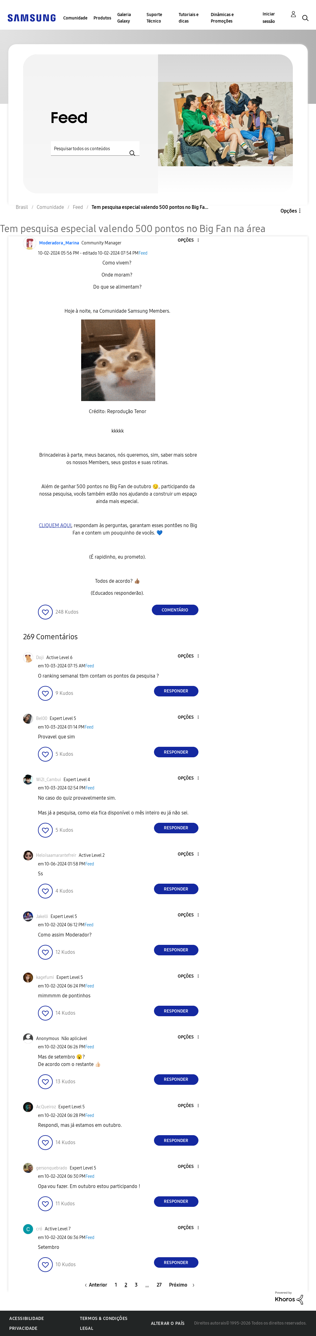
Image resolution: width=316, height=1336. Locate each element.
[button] (187, 240)
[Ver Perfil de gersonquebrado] (51, 1168)
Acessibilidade (26, 1318)
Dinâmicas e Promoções (222, 18)
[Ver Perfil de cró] (39, 1229)
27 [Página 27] (159, 1285)
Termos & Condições (104, 1318)
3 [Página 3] (136, 1285)
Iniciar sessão (269, 17)
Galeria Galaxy (124, 18)
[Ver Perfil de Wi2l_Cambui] (48, 779)
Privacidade (23, 1328)
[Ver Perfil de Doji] (40, 657)
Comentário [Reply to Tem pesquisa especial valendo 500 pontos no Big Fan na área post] (175, 610)
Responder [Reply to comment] (176, 691)
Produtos (102, 18)
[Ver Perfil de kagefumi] (45, 977)
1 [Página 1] (116, 1285)
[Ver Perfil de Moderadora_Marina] (59, 243)
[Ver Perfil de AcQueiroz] (46, 1107)
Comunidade (75, 18)
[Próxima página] (181, 1285)
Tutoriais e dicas (188, 18)
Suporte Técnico (154, 18)
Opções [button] (289, 211)
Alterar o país (168, 1323)
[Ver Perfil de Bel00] (41, 718)
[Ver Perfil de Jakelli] (42, 916)
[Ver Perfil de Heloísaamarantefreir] (56, 855)
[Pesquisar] (95, 148)
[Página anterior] (94, 1285)
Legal (86, 1328)
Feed (143, 253)
